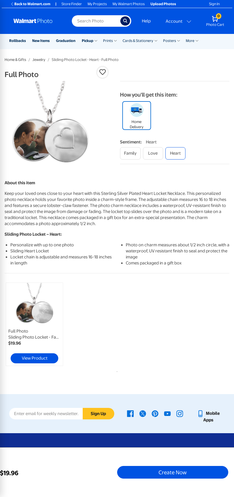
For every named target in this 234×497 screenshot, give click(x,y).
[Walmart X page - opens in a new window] (142, 413)
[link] (34, 324)
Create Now (172, 472)
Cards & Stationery (138, 41)
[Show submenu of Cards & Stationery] (156, 40)
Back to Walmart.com (30, 4)
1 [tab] (116, 370)
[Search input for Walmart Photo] (96, 21)
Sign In (214, 4)
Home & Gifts (15, 59)
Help (146, 21)
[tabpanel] (42, 324)
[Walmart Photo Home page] (36, 21)
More (190, 41)
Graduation (66, 41)
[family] (130, 153)
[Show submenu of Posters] (178, 40)
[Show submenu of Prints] (115, 40)
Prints (108, 41)
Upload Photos (163, 4)
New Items (41, 41)
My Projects (97, 4)
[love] (153, 153)
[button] (102, 72)
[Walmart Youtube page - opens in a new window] (167, 413)
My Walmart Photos (129, 4)
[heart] (175, 153)
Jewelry (38, 59)
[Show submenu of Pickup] (96, 40)
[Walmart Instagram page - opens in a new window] (179, 413)
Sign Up (98, 413)
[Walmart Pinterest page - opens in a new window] (155, 413)
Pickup (87, 41)
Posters (169, 41)
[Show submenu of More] (197, 40)
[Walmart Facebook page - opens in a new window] (130, 413)
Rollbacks (17, 41)
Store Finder (71, 4)
